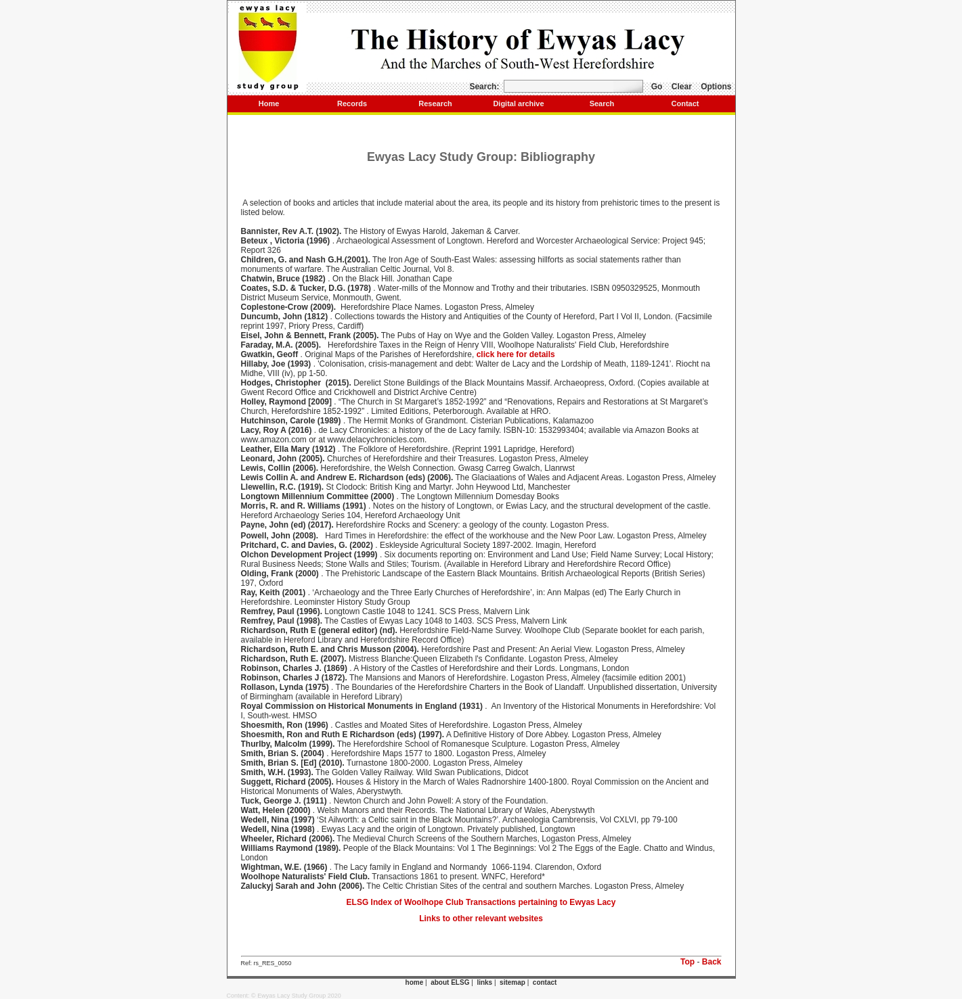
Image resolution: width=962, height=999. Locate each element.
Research (435, 103)
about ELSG (450, 982)
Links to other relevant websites (481, 918)
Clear (682, 86)
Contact (685, 103)
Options (716, 86)
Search (602, 103)
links (484, 982)
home (415, 982)
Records (352, 103)
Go (657, 86)
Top (687, 962)
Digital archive (518, 103)
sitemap (512, 982)
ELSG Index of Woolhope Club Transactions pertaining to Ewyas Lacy (481, 902)
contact (545, 982)
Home (269, 103)
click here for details (516, 354)
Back (712, 962)
